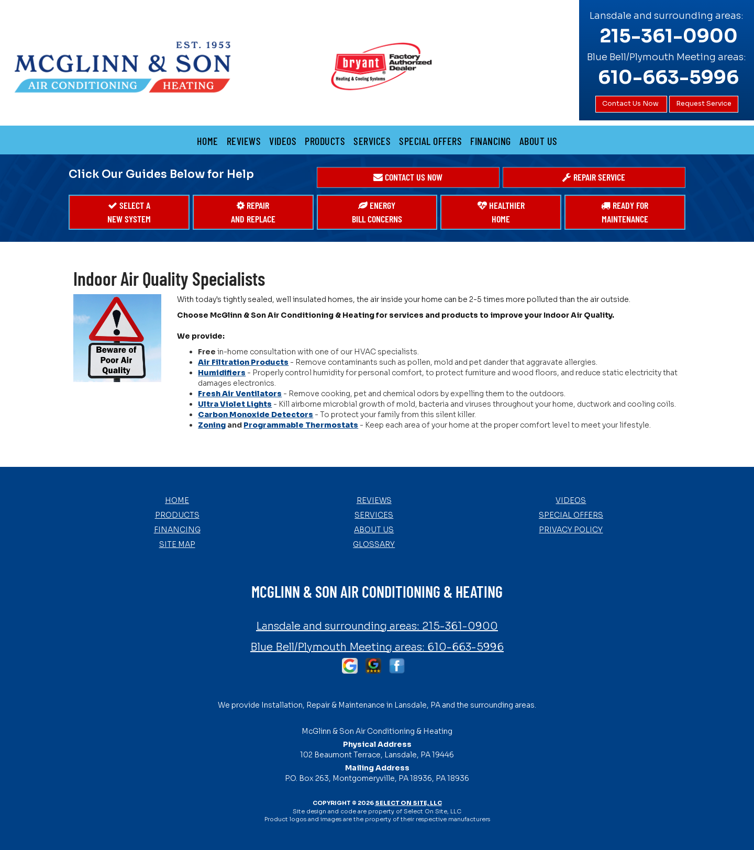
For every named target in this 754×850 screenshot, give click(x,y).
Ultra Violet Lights (235, 404)
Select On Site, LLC (408, 803)
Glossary (374, 544)
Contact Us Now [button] (631, 103)
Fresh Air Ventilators (240, 393)
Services (372, 141)
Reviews (244, 141)
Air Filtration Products (243, 362)
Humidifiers (222, 372)
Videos (282, 141)
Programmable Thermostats (300, 425)
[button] (408, 177)
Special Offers (430, 141)
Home (207, 141)
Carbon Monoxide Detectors (255, 414)
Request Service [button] (703, 103)
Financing (490, 141)
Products (325, 141)
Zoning (212, 425)
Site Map (177, 544)
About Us (538, 141)
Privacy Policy (571, 529)
